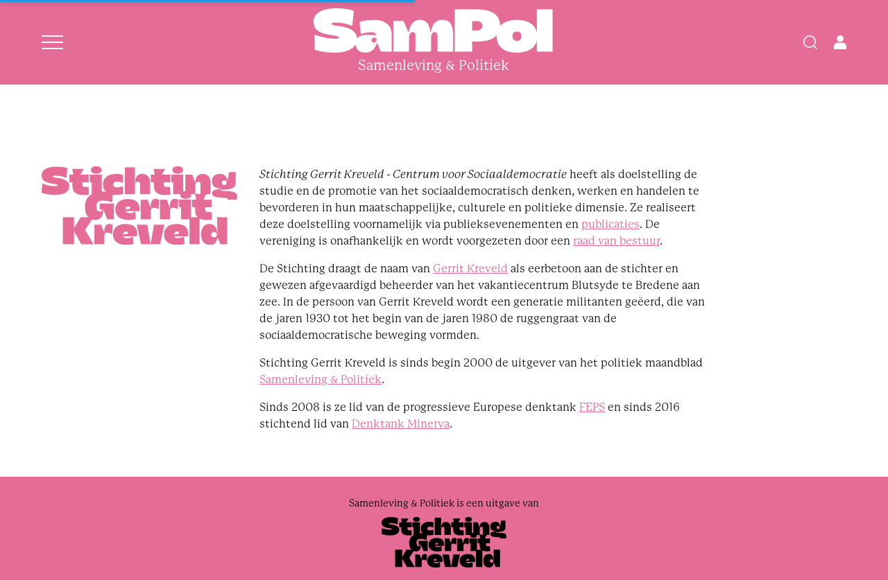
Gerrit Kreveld (470, 268)
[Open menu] (52, 42)
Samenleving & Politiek (320, 379)
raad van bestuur (616, 240)
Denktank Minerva (401, 423)
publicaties (610, 224)
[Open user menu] (840, 42)
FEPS (592, 407)
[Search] (810, 42)
